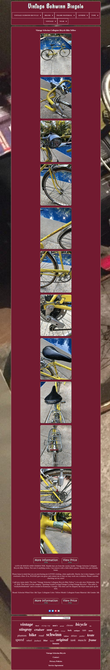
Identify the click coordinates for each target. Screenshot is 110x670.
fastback (37, 641)
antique (77, 631)
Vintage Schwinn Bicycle (56, 653)
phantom (22, 635)
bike (32, 635)
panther (82, 636)
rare (84, 630)
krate (90, 635)
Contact (56, 657)
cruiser (39, 630)
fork (70, 630)
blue (45, 640)
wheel (29, 640)
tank (73, 640)
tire (90, 626)
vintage (26, 624)
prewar (62, 626)
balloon (66, 636)
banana (56, 643)
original (62, 640)
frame (92, 640)
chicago (63, 631)
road (41, 635)
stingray (25, 629)
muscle (82, 640)
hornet (52, 641)
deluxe (74, 636)
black (37, 626)
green (56, 631)
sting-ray (45, 626)
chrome (69, 625)
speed (19, 640)
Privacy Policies (56, 661)
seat (49, 630)
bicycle (81, 624)
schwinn (53, 634)
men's (55, 625)
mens (91, 631)
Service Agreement (55, 665)
